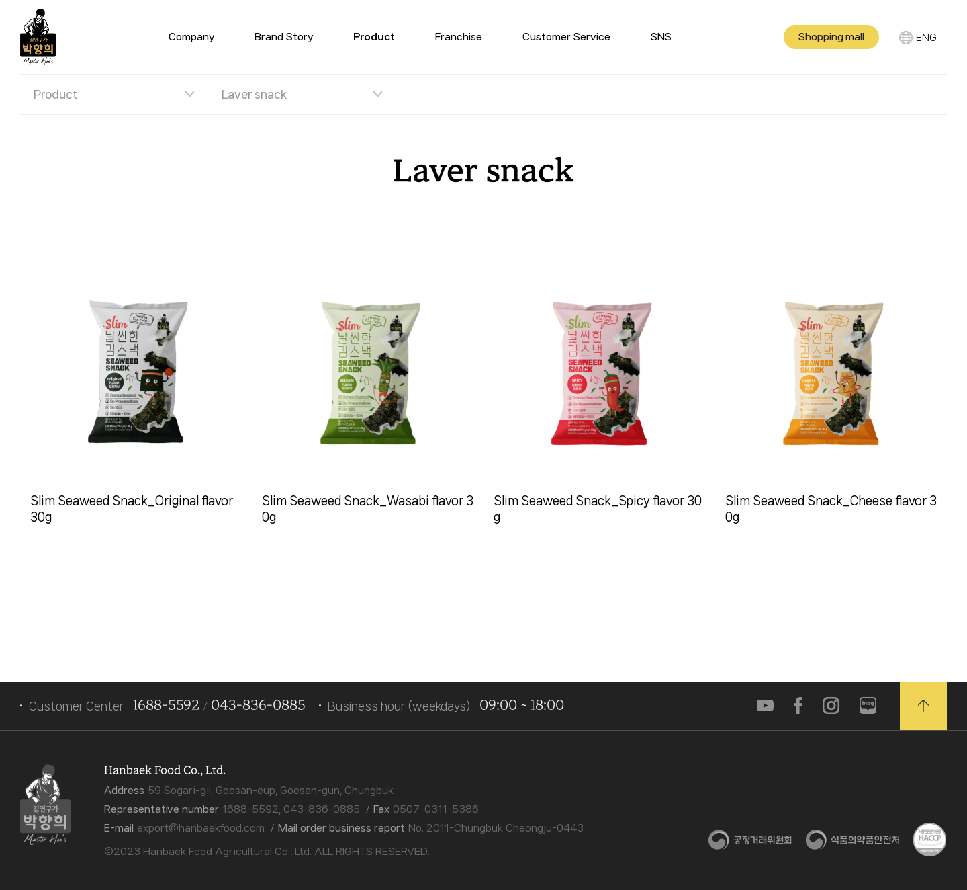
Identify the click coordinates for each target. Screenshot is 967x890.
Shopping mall (831, 37)
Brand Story (284, 37)
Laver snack (254, 94)
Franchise (458, 37)
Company (191, 37)
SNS (661, 37)
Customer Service (566, 37)
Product (56, 94)
